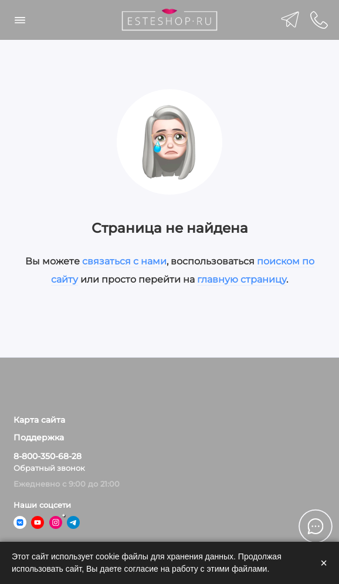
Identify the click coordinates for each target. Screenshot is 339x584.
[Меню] (20, 20)
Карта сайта (39, 420)
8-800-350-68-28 (47, 456)
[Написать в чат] (315, 526)
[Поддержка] (320, 20)
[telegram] (290, 20)
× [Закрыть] (323, 563)
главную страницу (241, 279)
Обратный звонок (49, 468)
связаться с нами (124, 261)
